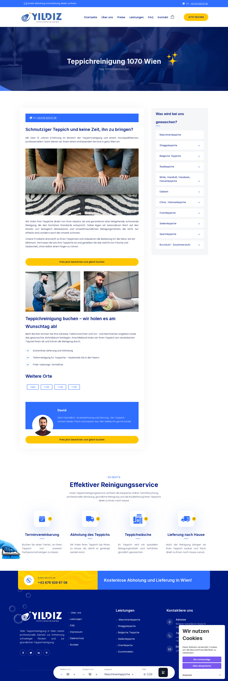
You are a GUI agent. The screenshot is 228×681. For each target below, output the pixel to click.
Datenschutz (76, 638)
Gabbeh (164, 191)
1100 (46, 387)
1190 (74, 387)
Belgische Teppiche (170, 155)
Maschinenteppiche (170, 134)
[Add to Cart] (163, 672)
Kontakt (163, 17)
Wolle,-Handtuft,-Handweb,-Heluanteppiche (175, 179)
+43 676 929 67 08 (199, 3)
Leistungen (137, 17)
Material (108, 669)
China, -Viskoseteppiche (173, 202)
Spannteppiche (168, 234)
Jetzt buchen (196, 17)
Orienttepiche (124, 645)
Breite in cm (65, 669)
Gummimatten (124, 652)
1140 (60, 387)
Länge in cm (87, 669)
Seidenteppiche (168, 223)
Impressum (75, 632)
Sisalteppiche (167, 166)
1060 (32, 387)
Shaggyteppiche (168, 145)
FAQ (150, 17)
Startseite (90, 17)
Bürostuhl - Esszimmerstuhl (175, 244)
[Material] (132, 674)
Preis (144, 669)
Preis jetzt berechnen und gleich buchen (82, 261)
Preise (121, 17)
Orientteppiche (168, 212)
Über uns (107, 17)
